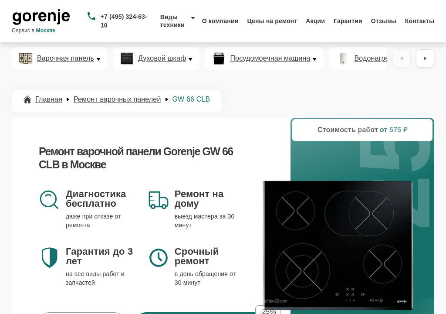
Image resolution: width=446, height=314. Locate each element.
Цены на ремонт (272, 20)
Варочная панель (65, 58)
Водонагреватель (382, 58)
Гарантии (348, 20)
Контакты (419, 20)
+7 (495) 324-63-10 (124, 21)
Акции (315, 20)
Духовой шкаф (162, 58)
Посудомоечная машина (270, 58)
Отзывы (383, 20)
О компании (220, 20)
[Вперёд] (425, 58)
